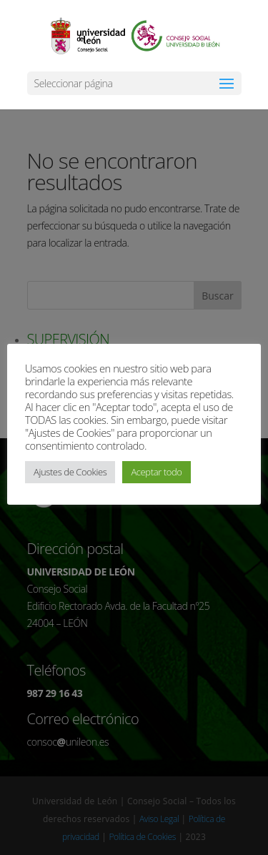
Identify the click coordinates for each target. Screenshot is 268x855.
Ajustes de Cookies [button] (70, 471)
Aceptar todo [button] (156, 471)
